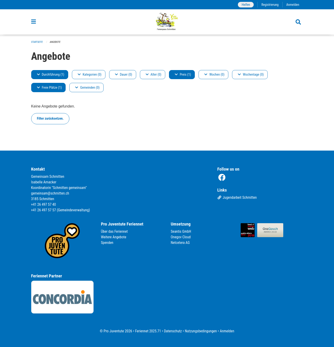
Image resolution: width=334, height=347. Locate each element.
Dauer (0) (123, 75)
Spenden (107, 242)
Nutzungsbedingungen (201, 331)
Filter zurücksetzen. (50, 119)
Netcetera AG (180, 242)
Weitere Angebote (114, 237)
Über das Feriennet (114, 231)
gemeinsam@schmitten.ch (50, 193)
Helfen (245, 5)
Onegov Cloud (181, 237)
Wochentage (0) (251, 75)
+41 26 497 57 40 (44, 204)
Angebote (55, 42)
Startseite (37, 42)
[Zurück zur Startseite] (167, 23)
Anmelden (292, 5)
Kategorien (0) (89, 75)
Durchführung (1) (50, 75)
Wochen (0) (214, 75)
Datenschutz (172, 331)
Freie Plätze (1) (49, 88)
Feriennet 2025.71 (147, 331)
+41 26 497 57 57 (44, 210)
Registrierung (269, 5)
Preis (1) (183, 75)
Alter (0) (154, 75)
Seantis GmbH (181, 231)
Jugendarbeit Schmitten (237, 197)
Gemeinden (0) (87, 88)
